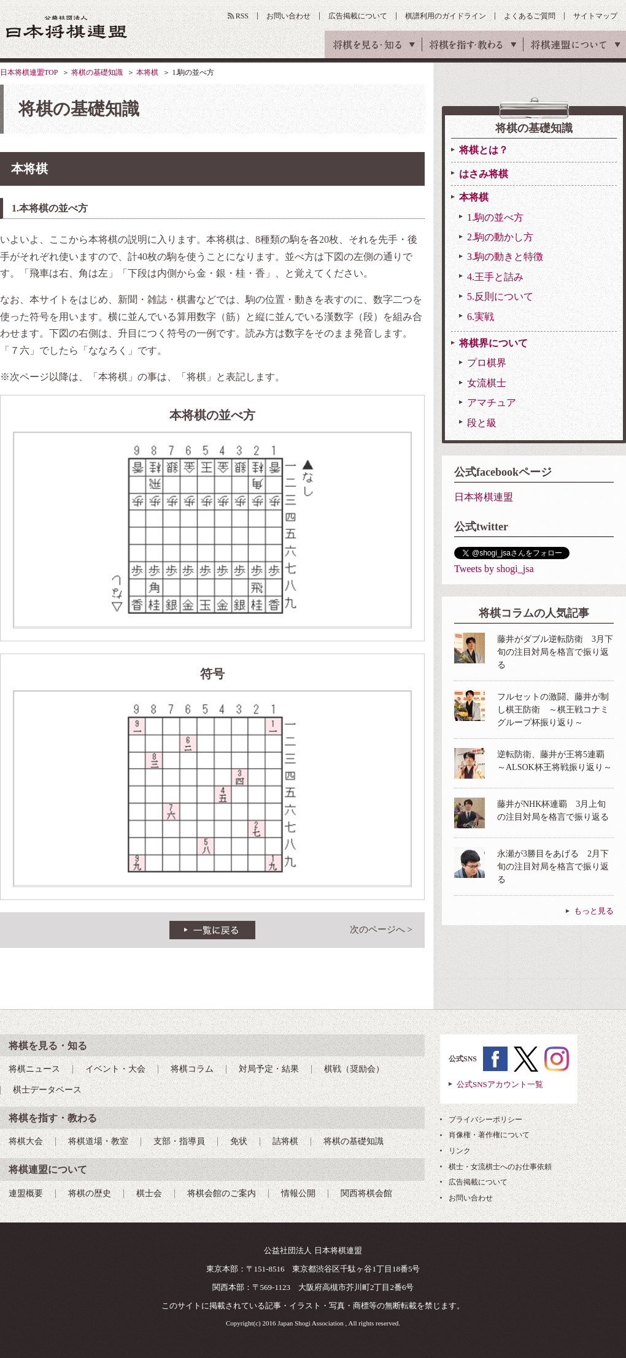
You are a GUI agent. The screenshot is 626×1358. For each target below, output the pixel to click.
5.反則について (500, 296)
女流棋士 (486, 383)
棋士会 (149, 1193)
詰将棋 (285, 1141)
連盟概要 (26, 1193)
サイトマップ (595, 16)
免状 (238, 1141)
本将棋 (147, 72)
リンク (460, 1150)
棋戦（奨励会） (354, 1069)
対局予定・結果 (269, 1069)
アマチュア (491, 402)
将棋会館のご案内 (221, 1193)
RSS (242, 16)
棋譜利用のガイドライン (445, 16)
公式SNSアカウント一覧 (500, 1084)
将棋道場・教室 (98, 1141)
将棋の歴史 (89, 1193)
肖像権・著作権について (489, 1135)
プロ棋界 (486, 362)
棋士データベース (47, 1089)
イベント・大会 (115, 1069)
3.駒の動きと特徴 (505, 256)
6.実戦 (480, 316)
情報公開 (298, 1193)
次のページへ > (381, 929)
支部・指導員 (179, 1141)
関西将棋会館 (366, 1193)
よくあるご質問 (529, 16)
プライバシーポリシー (485, 1119)
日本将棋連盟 (483, 497)
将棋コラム (192, 1069)
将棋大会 (26, 1141)
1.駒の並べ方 (495, 217)
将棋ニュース (34, 1069)
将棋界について (493, 343)
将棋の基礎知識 (97, 72)
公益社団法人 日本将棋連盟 (67, 26)
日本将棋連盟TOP (29, 72)
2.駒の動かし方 (500, 237)
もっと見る (594, 910)
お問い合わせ (288, 16)
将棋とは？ (483, 150)
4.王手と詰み (495, 277)
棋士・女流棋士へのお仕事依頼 (500, 1166)
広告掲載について (357, 16)
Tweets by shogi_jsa (494, 568)
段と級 (482, 423)
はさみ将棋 (483, 174)
